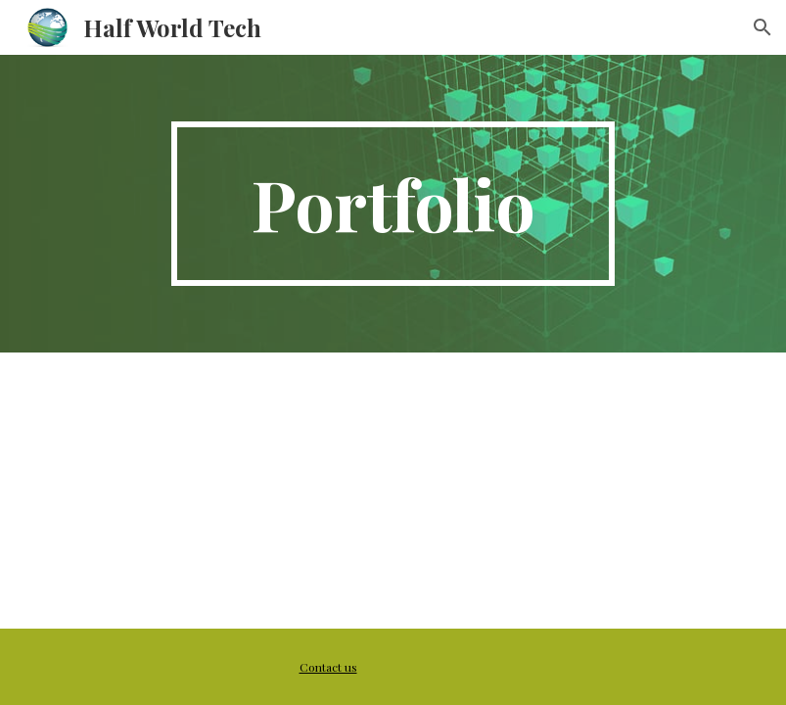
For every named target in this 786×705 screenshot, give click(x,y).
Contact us (328, 667)
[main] (393, 203)
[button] (762, 27)
